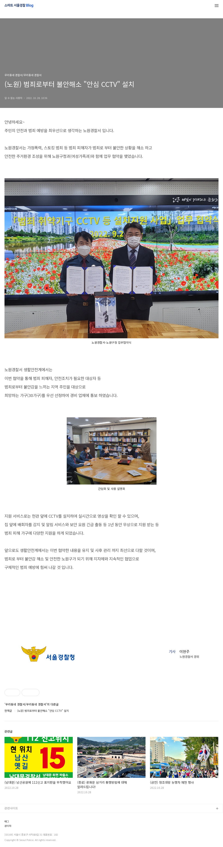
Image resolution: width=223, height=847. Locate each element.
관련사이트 (11, 808)
